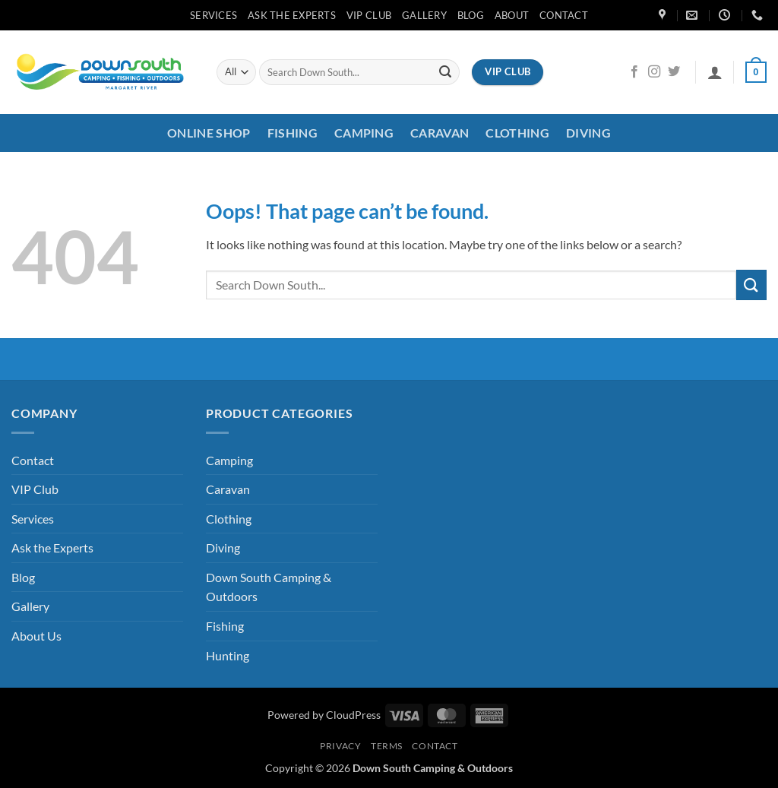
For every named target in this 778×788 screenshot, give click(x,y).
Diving (588, 132)
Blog (470, 15)
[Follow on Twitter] (674, 72)
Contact (563, 15)
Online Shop (209, 132)
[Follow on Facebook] (634, 72)
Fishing (292, 132)
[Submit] (445, 72)
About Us (36, 635)
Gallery (424, 15)
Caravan (439, 132)
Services (213, 15)
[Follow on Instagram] (654, 72)
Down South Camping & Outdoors (268, 587)
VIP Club (368, 15)
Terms (387, 746)
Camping (364, 132)
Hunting (227, 655)
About (512, 15)
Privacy (340, 746)
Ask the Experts (292, 15)
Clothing (517, 132)
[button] (715, 72)
